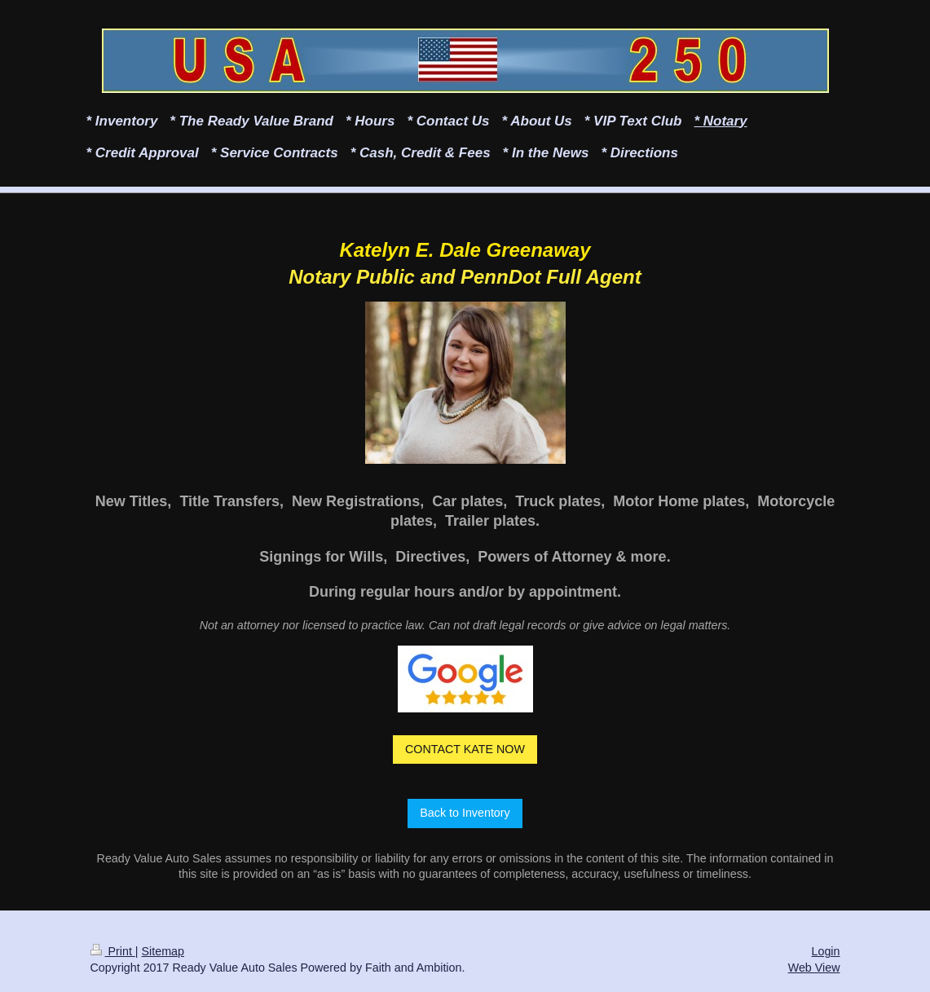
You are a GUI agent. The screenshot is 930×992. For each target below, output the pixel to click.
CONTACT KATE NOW (465, 749)
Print (112, 951)
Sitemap (163, 951)
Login (826, 951)
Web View (814, 967)
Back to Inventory (464, 812)
